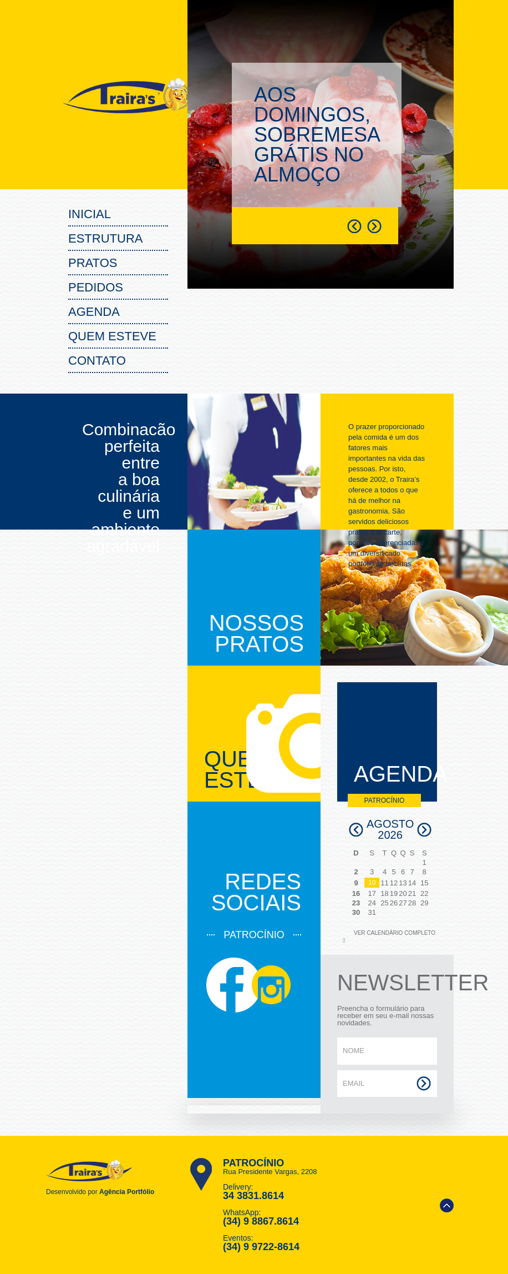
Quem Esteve (112, 336)
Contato (97, 360)
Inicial (89, 214)
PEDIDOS (95, 287)
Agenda (94, 312)
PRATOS (92, 263)
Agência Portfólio (126, 1192)
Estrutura (105, 238)
